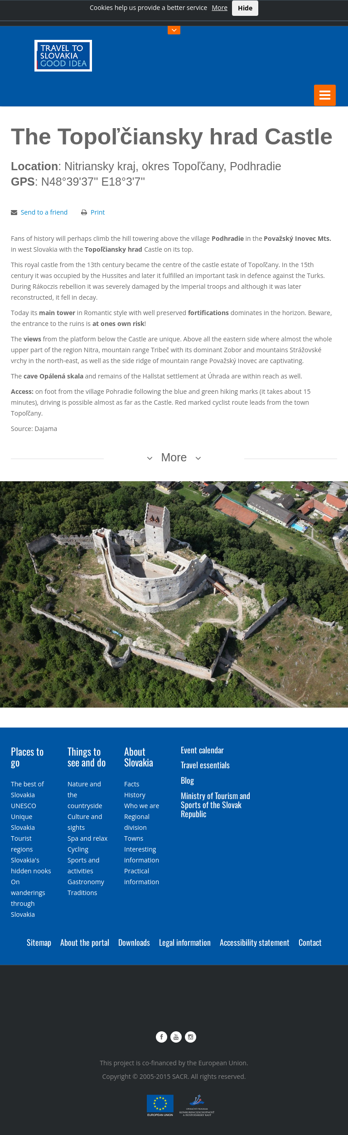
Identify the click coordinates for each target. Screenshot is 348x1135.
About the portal (84, 942)
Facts (131, 783)
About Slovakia (138, 756)
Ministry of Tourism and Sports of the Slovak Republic (215, 804)
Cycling (78, 848)
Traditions (82, 892)
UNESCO (23, 805)
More (219, 7)
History (134, 794)
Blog (187, 780)
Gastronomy (86, 881)
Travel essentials (205, 765)
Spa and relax (87, 837)
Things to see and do (87, 756)
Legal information (185, 942)
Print (98, 211)
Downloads (134, 942)
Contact (310, 942)
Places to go (27, 756)
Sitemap (39, 942)
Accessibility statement (255, 942)
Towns (133, 837)
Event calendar (202, 749)
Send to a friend (44, 211)
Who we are (141, 805)
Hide (245, 8)
